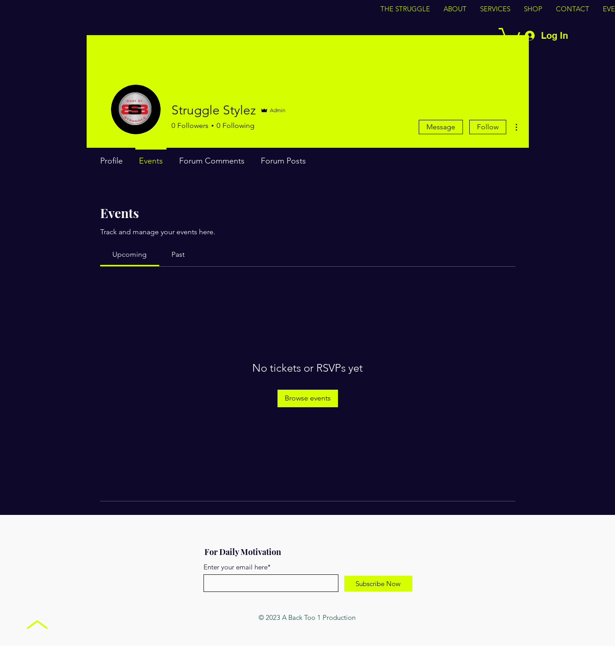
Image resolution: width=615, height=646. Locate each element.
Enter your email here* (237, 567)
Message (440, 127)
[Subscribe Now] (378, 583)
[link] (129, 254)
